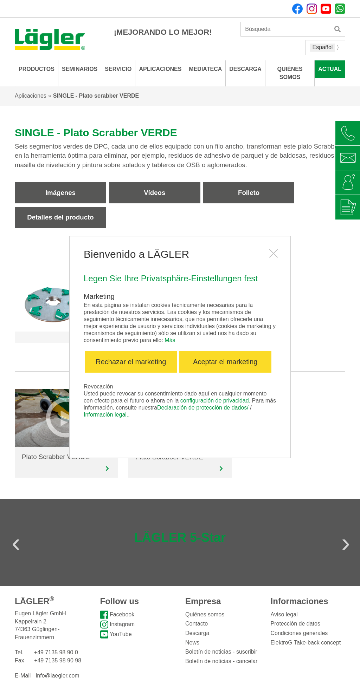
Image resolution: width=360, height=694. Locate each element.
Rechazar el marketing (131, 362)
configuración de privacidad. (215, 401)
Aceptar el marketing (225, 362)
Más (170, 340)
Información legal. (106, 415)
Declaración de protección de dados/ (203, 408)
